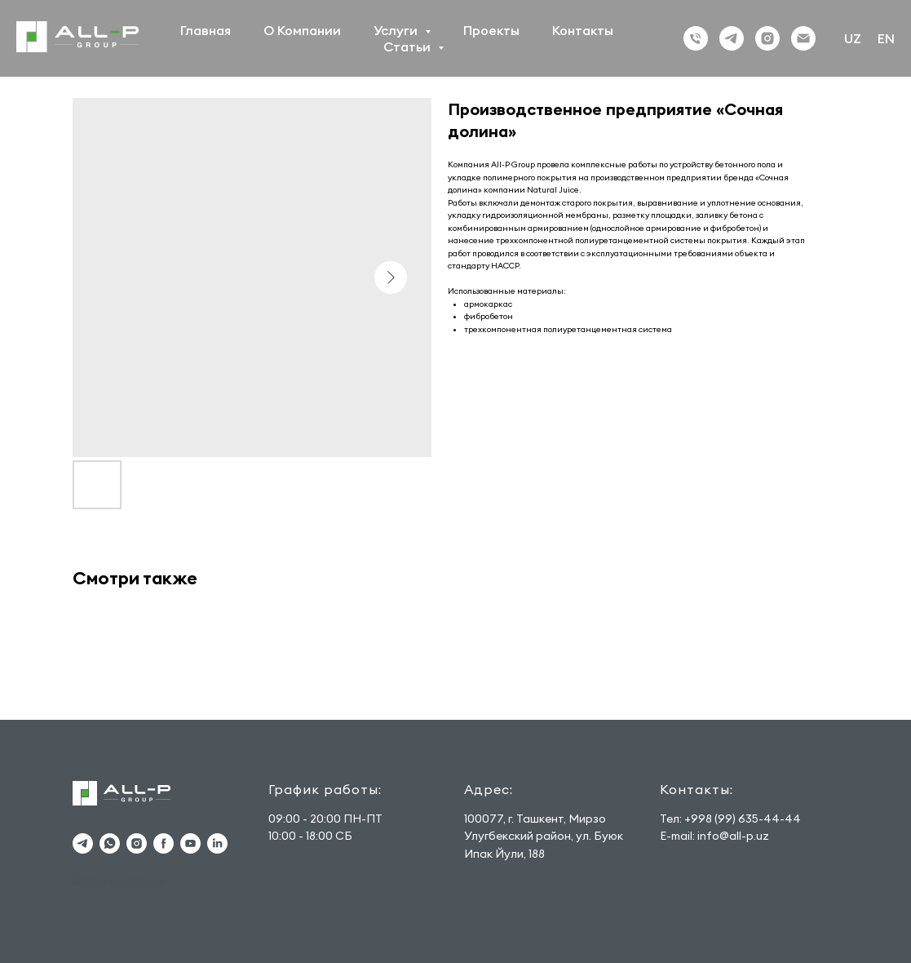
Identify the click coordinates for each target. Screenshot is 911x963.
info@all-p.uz (733, 835)
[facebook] (163, 843)
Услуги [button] (397, 30)
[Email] (803, 38)
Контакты (582, 30)
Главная (205, 30)
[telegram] (83, 843)
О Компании (302, 30)
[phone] (695, 38)
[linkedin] (217, 843)
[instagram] (136, 843)
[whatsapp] (110, 843)
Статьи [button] (408, 46)
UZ (852, 38)
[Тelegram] (731, 38)
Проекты (491, 30)
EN (886, 38)
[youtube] (190, 843)
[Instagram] (767, 38)
